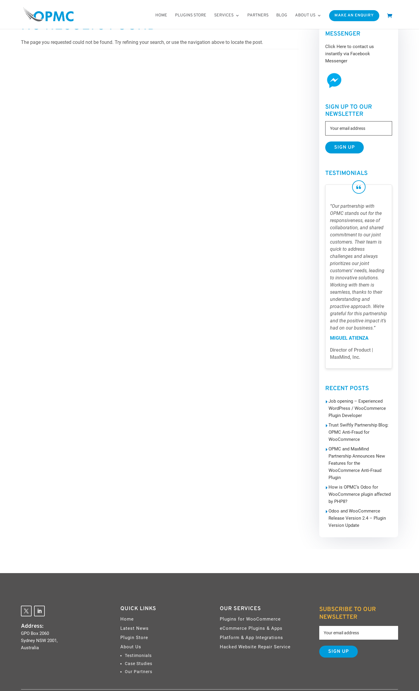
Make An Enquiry (354, 15)
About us (305, 15)
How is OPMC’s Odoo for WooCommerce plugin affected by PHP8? (360, 472)
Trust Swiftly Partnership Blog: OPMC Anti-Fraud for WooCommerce (356, 425)
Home (161, 15)
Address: (32, 604)
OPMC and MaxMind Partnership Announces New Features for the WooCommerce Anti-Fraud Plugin (359, 448)
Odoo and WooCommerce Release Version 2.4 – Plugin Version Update (360, 496)
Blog (281, 15)
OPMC (212, 679)
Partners (257, 15)
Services (224, 15)
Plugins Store (190, 15)
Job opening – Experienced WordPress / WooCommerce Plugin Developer (355, 401)
